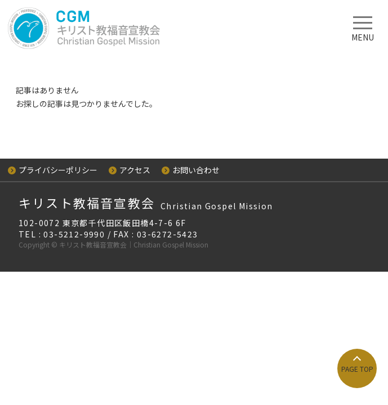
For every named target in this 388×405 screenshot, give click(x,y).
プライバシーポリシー (52, 170)
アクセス (129, 170)
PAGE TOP (357, 369)
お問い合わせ (191, 170)
